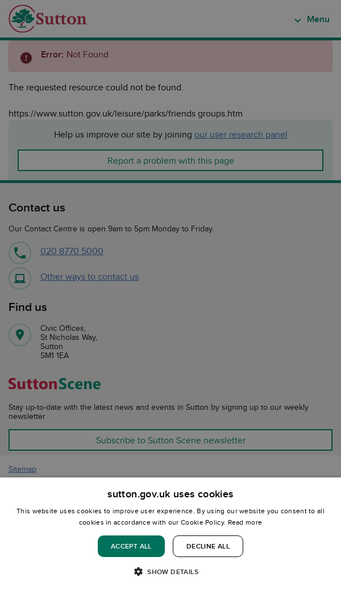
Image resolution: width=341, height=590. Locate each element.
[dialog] (170, 533)
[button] (170, 571)
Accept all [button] (131, 546)
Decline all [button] (208, 546)
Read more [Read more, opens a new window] (245, 522)
